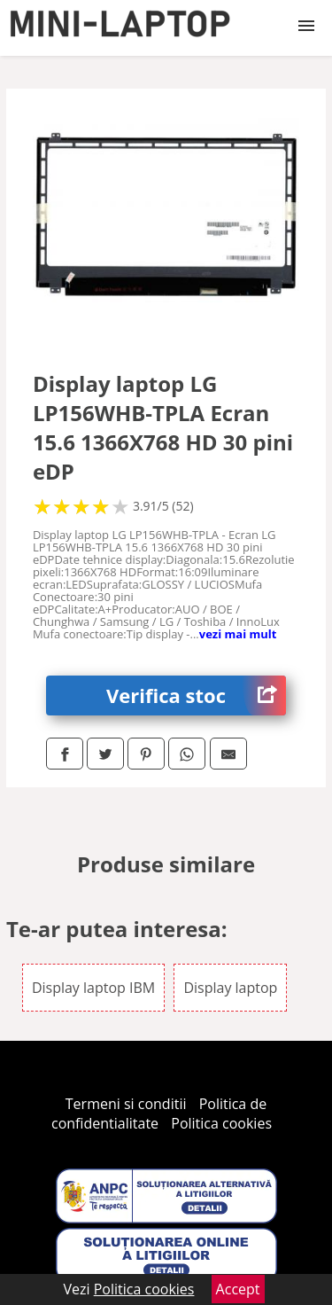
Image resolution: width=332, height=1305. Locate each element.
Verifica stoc (196, 695)
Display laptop (230, 987)
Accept (238, 1289)
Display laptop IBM (93, 987)
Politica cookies (221, 1123)
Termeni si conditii (126, 1104)
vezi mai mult (238, 634)
